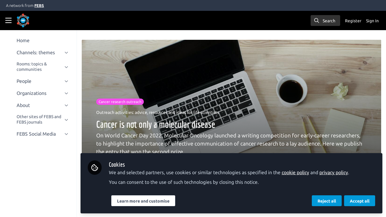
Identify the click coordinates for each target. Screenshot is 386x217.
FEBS (39, 5)
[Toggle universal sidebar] (8, 20)
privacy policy (334, 172)
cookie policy (295, 172)
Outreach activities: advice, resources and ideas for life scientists (157, 112)
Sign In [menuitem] (372, 20)
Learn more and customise (143, 201)
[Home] (23, 20)
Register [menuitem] (353, 20)
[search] (325, 20)
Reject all (327, 201)
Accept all (359, 201)
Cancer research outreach (120, 102)
